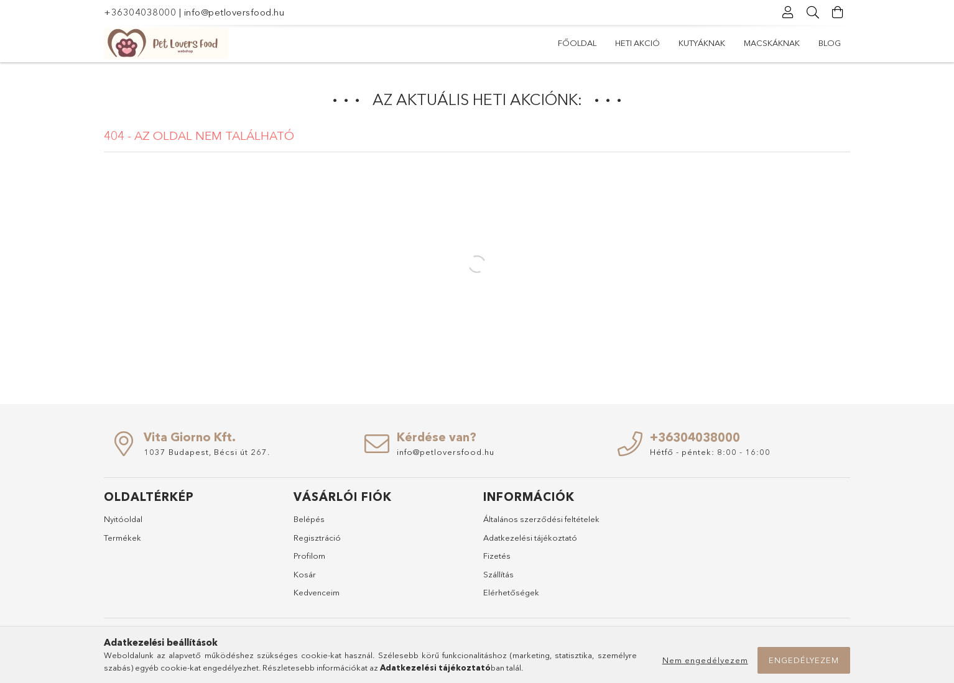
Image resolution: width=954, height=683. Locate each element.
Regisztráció (317, 538)
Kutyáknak (701, 43)
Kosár (305, 574)
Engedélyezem (804, 660)
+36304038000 (140, 12)
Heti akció (637, 43)
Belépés (309, 519)
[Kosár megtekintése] (837, 12)
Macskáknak (772, 43)
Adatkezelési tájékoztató (530, 538)
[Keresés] (812, 12)
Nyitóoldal (123, 519)
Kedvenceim (317, 592)
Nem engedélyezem (705, 660)
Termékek (122, 538)
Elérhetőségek (511, 592)
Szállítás (498, 574)
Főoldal (577, 43)
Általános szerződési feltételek (541, 519)
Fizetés (497, 556)
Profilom (309, 556)
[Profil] (788, 12)
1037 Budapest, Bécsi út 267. (207, 452)
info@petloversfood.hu (234, 12)
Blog (829, 43)
